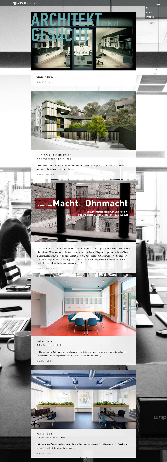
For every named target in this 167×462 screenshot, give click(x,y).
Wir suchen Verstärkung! (45, 77)
